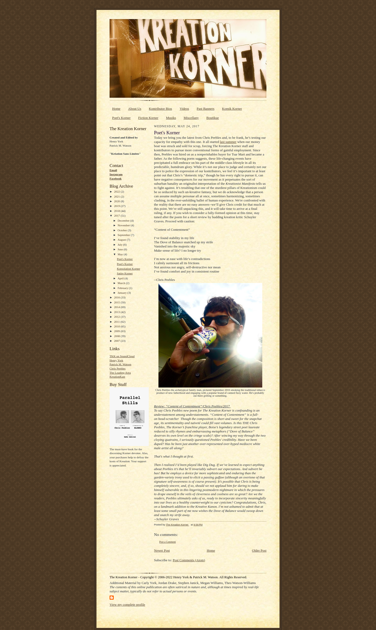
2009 (117, 331)
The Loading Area (120, 372)
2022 (117, 191)
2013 (117, 312)
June (121, 249)
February (123, 288)
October (123, 230)
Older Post (259, 550)
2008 (117, 336)
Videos (184, 109)
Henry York (116, 360)
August (122, 239)
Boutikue (212, 118)
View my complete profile (127, 604)
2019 (117, 205)
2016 (117, 297)
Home (116, 109)
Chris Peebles (118, 368)
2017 (117, 215)
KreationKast (117, 376)
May (121, 254)
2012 (117, 316)
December (124, 220)
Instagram (116, 174)
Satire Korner (125, 273)
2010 (117, 326)
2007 (117, 340)
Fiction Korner (148, 118)
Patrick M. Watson (120, 364)
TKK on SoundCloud (122, 356)
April (121, 278)
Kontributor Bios (160, 109)
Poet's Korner (121, 118)
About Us (134, 109)
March (122, 283)
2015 (117, 302)
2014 (117, 307)
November (124, 225)
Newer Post (162, 550)
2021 (117, 196)
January (123, 292)
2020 (117, 201)
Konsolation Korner (128, 268)
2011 (117, 321)
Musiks (171, 118)
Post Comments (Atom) (189, 560)
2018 (117, 210)
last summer (228, 142)
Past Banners (205, 109)
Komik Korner (232, 109)
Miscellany (191, 118)
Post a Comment (167, 541)
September (124, 234)
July (120, 244)
